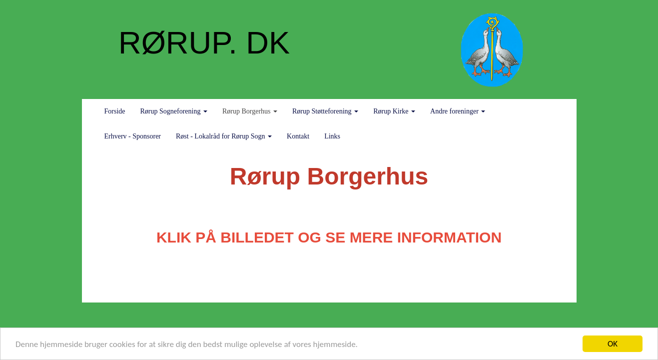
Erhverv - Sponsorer (132, 136)
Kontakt (298, 136)
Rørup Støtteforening (325, 111)
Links (332, 136)
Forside (114, 111)
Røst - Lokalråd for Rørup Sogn (224, 136)
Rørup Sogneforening (173, 111)
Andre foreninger (457, 111)
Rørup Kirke (394, 111)
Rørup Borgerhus (249, 111)
